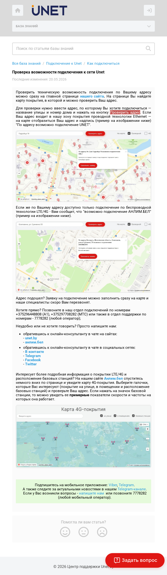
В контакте (34, 352)
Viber (113, 485)
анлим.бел (34, 342)
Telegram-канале (132, 489)
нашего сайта (92, 96)
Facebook (33, 360)
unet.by (31, 338)
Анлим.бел (113, 378)
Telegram (33, 356)
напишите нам (91, 493)
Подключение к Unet (64, 63)
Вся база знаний (26, 63)
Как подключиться (103, 63)
